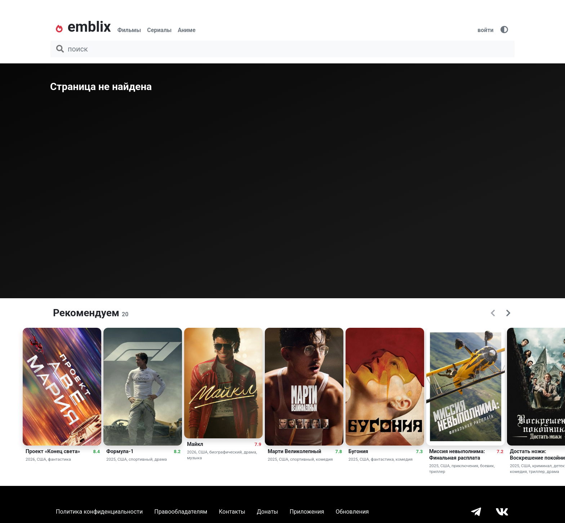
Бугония (358, 451)
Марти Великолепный (294, 451)
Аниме (186, 30)
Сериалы (159, 30)
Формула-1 (120, 451)
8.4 (96, 451)
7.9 (258, 444)
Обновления (352, 511)
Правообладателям (180, 511)
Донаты (267, 511)
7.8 (338, 451)
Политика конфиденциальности (99, 511)
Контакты (232, 511)
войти (485, 30)
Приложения (307, 511)
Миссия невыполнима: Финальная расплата (457, 454)
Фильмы (129, 30)
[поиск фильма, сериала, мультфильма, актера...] (282, 49)
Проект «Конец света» (53, 451)
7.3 (419, 451)
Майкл (195, 444)
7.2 (500, 451)
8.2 (177, 451)
